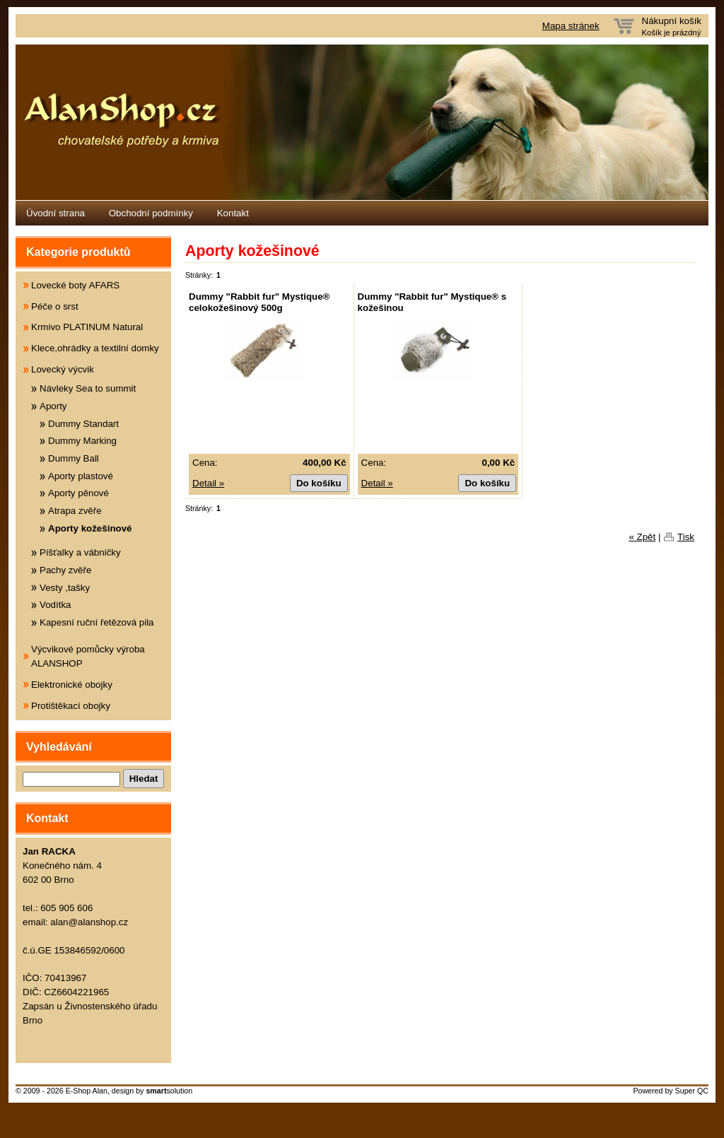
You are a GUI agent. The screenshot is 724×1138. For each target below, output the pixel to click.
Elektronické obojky (71, 684)
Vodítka (55, 604)
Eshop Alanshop (362, 122)
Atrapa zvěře (75, 510)
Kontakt (233, 213)
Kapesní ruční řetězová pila (97, 622)
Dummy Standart (83, 423)
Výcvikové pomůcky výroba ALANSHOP (88, 656)
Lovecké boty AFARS (75, 285)
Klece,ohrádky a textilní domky (95, 348)
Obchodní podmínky (151, 213)
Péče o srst (54, 306)
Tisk (685, 537)
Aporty (53, 406)
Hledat (143, 778)
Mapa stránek (571, 25)
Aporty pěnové (78, 493)
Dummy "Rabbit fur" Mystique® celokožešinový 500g (259, 302)
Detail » (208, 483)
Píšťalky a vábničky (80, 552)
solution (169, 1090)
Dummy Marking (82, 440)
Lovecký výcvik (62, 369)
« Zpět (642, 537)
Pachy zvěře (65, 570)
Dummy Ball (73, 458)
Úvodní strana (55, 213)
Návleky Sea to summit (88, 388)
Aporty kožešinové (90, 528)
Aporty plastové (80, 476)
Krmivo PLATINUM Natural (87, 327)
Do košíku (318, 483)
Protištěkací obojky (70, 705)
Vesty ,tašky (65, 587)
